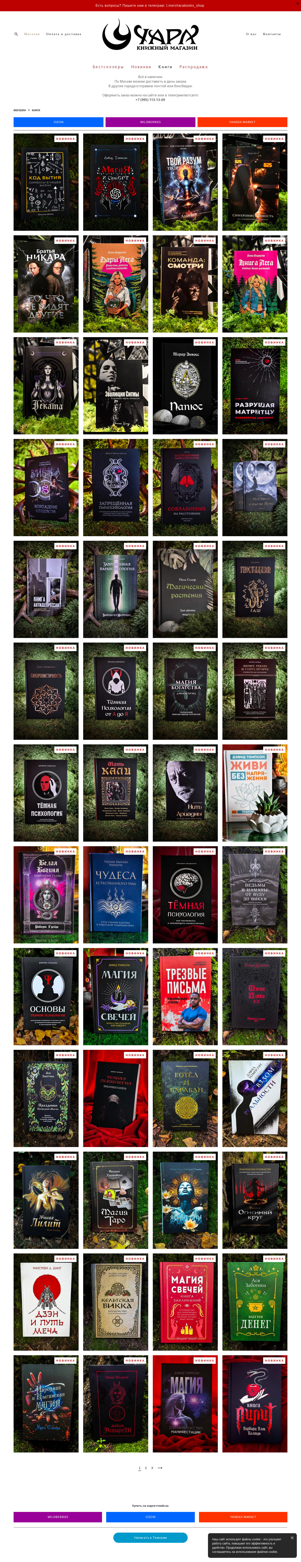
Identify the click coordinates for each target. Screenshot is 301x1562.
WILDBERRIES (150, 122)
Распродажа (194, 66)
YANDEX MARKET (242, 122)
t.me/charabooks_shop (185, 5)
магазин (20, 110)
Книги (165, 66)
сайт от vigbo (22, 1552)
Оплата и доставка (64, 34)
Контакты (272, 34)
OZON (59, 122)
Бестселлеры (108, 66)
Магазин (32, 34)
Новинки (141, 66)
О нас (251, 34)
